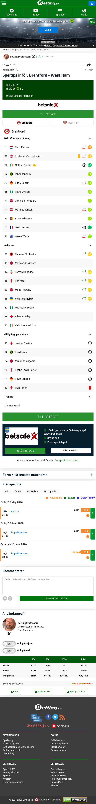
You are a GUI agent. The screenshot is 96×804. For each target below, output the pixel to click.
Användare (32, 491)
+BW (92, 21)
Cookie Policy (57, 782)
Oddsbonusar (57, 740)
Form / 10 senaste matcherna (25, 474)
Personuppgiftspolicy (61, 778)
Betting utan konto (12, 750)
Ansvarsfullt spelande (48, 799)
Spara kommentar (56, 598)
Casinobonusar (58, 750)
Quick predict (50, 491)
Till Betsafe (48, 114)
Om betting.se (58, 769)
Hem (5, 49)
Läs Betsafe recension (21, 95)
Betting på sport (11, 772)
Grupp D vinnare (19, 553)
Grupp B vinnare (19, 532)
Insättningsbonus (59, 743)
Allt (7, 491)
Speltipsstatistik (76, 691)
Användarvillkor (58, 775)
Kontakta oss (57, 772)
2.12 (48, 29)
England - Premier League (65, 45)
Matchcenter (48, 42)
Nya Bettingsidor (11, 743)
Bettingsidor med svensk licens (18, 747)
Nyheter (7, 778)
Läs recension (70, 450)
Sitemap (55, 785)
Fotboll (48, 45)
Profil (14, 691)
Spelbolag (8, 740)
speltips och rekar (68, 460)
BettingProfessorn (13, 683)
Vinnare (15, 511)
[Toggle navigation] (4, 3)
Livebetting (8, 753)
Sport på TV (9, 769)
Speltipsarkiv (42, 691)
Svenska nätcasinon (13, 782)
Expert (18, 491)
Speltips (13, 49)
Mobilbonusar (57, 747)
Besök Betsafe (25, 450)
